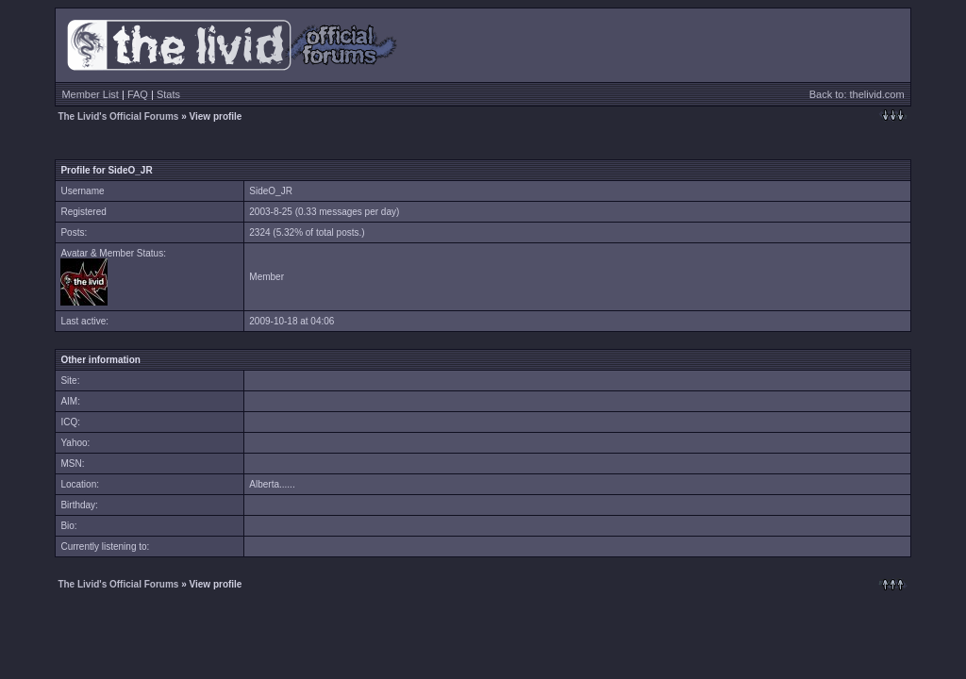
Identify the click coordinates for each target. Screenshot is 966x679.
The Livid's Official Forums (118, 116)
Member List (90, 94)
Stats (168, 94)
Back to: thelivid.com (857, 94)
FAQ (137, 94)
